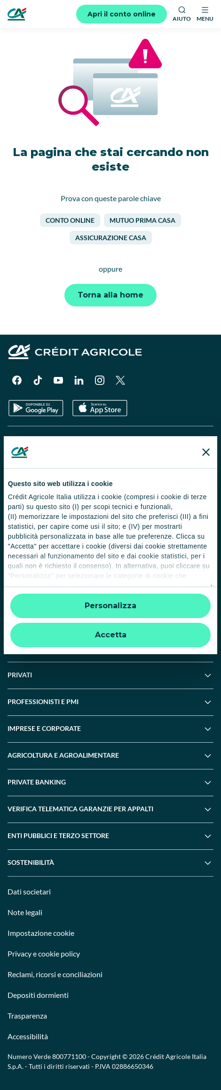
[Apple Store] (99, 408)
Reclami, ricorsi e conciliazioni (55, 974)
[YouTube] (58, 380)
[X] (120, 380)
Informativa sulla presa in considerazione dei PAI (79, 649)
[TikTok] (37, 380)
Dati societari (29, 891)
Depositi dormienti (38, 994)
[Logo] (17, 14)
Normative (23, 580)
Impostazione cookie (41, 932)
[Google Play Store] (36, 408)
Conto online (70, 220)
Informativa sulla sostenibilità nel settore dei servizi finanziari (97, 632)
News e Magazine (33, 545)
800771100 (69, 1056)
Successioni (25, 510)
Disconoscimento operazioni (49, 597)
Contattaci (23, 475)
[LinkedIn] (79, 380)
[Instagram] (99, 380)
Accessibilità (28, 1036)
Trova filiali (24, 458)
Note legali (25, 912)
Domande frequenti (36, 493)
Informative (25, 615)
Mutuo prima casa (142, 220)
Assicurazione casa (110, 238)
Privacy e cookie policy (44, 953)
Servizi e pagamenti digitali (47, 528)
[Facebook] (17, 380)
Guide (16, 562)
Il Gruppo (21, 441)
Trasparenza (27, 1015)
